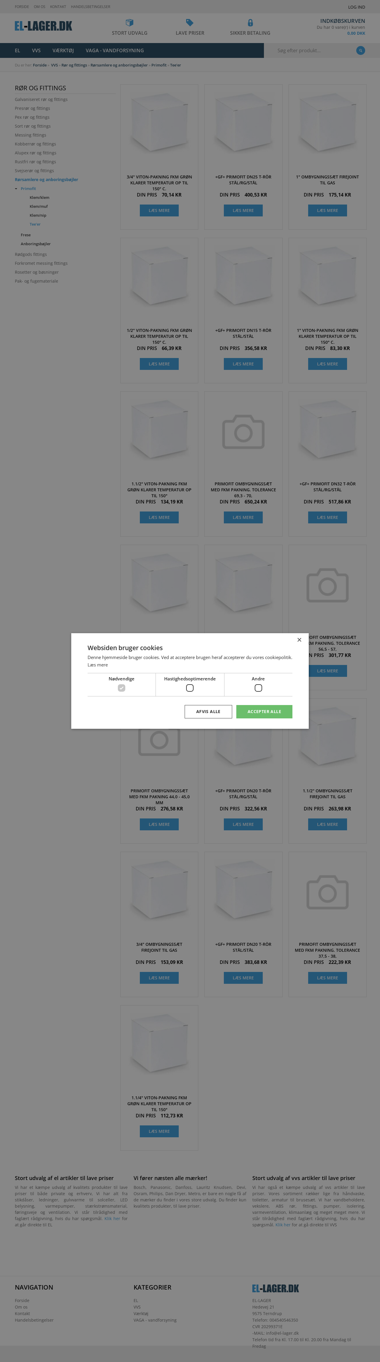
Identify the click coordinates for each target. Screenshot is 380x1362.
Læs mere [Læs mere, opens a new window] (98, 665)
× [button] (299, 640)
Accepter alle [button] (264, 711)
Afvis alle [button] (208, 711)
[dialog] (190, 681)
